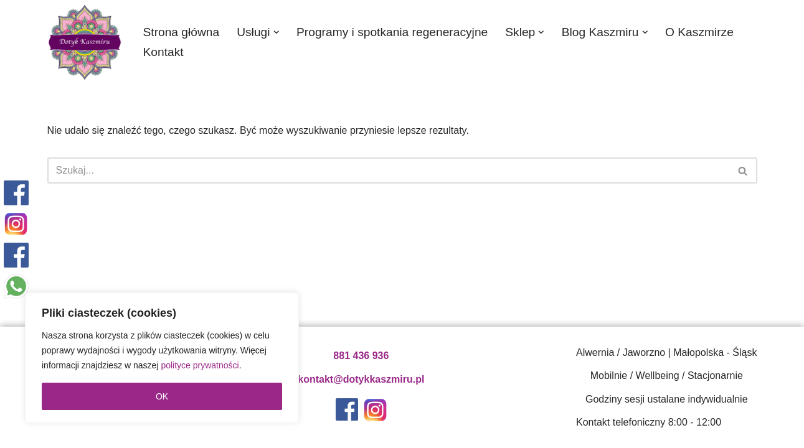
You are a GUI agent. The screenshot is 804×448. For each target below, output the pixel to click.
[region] (162, 357)
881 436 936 (361, 355)
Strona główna (181, 32)
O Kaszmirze (699, 32)
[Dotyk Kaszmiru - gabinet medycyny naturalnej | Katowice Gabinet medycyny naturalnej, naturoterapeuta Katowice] (84, 42)
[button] (276, 32)
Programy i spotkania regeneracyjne (392, 32)
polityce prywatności (200, 365)
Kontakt (163, 51)
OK (162, 396)
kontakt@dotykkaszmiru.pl (361, 379)
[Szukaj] (388, 170)
